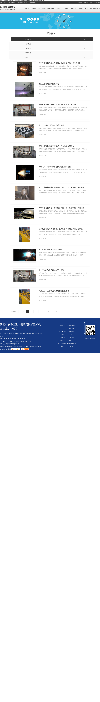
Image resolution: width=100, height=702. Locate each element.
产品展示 (58, 8)
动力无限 (8, 349)
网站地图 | (80, 2)
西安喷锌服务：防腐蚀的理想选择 (51, 125)
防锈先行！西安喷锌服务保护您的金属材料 (55, 167)
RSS (24, 346)
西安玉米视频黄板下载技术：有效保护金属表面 (56, 146)
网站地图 (19, 346)
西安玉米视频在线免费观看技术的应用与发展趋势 (57, 104)
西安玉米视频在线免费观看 (49, 84)
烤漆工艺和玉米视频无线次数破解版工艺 (54, 291)
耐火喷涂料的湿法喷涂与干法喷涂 (51, 270)
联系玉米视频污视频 (95, 2)
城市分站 (31, 346)
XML (27, 346)
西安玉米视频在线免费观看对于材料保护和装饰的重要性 (60, 63)
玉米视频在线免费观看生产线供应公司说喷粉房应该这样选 (61, 229)
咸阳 (39, 346)
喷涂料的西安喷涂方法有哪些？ (50, 249)
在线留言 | (86, 2)
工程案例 (65, 8)
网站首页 (27, 8)
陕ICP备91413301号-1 (11, 346)
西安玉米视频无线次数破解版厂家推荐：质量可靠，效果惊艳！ (62, 208)
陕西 (36, 346)
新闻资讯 (81, 8)
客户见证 (73, 8)
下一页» (55, 311)
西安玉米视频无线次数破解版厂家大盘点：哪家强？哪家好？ (61, 187)
